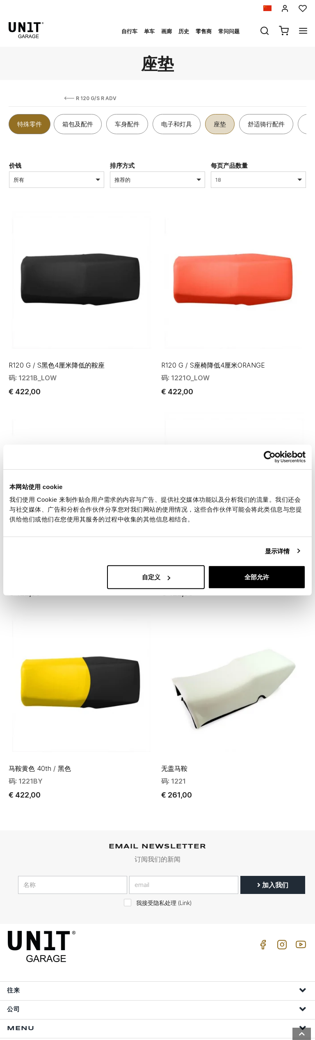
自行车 (129, 31)
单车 (149, 31)
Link (185, 834)
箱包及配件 (77, 124)
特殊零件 (29, 124)
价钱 (15, 165)
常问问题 (229, 31)
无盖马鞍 (174, 699)
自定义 (156, 577)
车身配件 (127, 124)
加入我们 (272, 816)
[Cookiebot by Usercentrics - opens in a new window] (270, 456)
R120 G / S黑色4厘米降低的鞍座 (57, 342)
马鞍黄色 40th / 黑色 (40, 699)
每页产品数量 (229, 165)
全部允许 (256, 577)
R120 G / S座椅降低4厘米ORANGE (213, 342)
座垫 (220, 124)
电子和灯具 (176, 124)
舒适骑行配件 (266, 124)
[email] (183, 816)
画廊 (166, 31)
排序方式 (122, 165)
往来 (156, 921)
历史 (183, 31)
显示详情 (277, 550)
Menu (156, 959)
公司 (156, 940)
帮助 (156, 978)
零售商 (204, 31)
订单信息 (156, 997)
